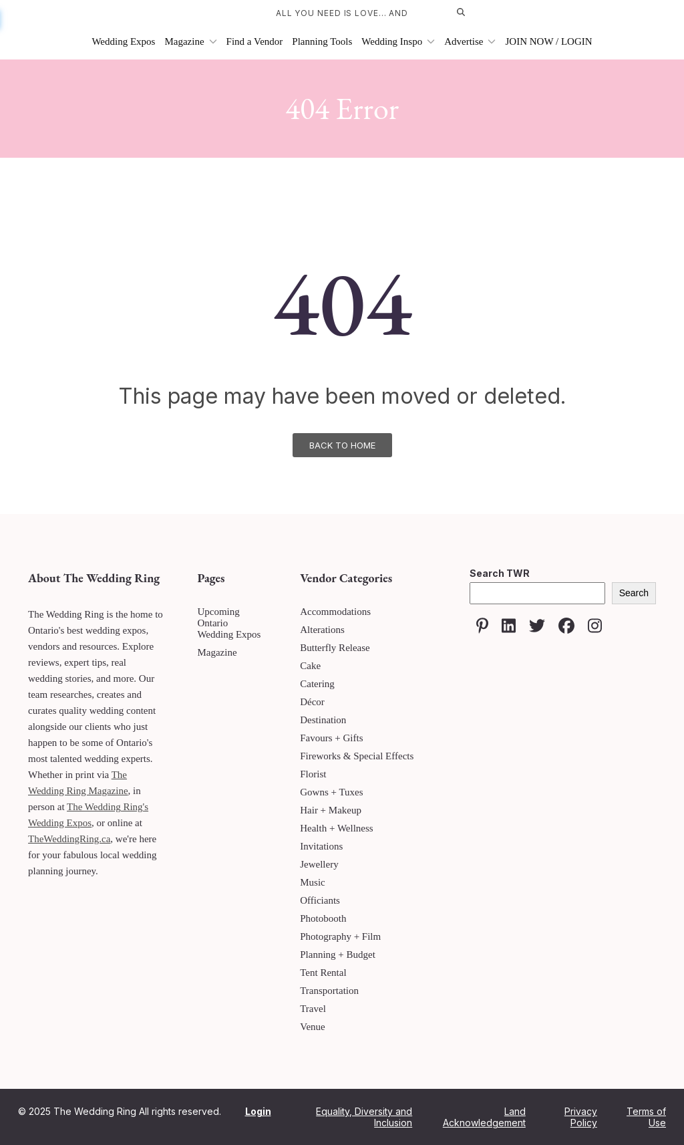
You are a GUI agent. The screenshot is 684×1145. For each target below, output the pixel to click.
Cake (310, 665)
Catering (317, 683)
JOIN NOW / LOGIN (548, 41)
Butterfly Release (335, 647)
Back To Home (342, 445)
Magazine (190, 41)
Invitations (321, 846)
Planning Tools (322, 41)
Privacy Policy (580, 1117)
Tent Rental (323, 972)
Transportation (329, 990)
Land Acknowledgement (484, 1117)
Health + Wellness (336, 828)
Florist (313, 774)
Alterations (322, 629)
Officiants (320, 900)
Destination (323, 720)
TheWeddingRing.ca (69, 839)
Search (634, 593)
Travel (313, 1008)
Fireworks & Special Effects (356, 756)
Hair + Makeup (330, 810)
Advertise (470, 41)
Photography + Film (340, 936)
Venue (312, 1026)
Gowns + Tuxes (331, 792)
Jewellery (319, 864)
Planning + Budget (337, 954)
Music (312, 882)
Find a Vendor (254, 41)
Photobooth (323, 918)
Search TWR (500, 573)
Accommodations (335, 611)
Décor (312, 701)
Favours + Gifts (331, 738)
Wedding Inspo (398, 41)
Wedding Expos (123, 41)
